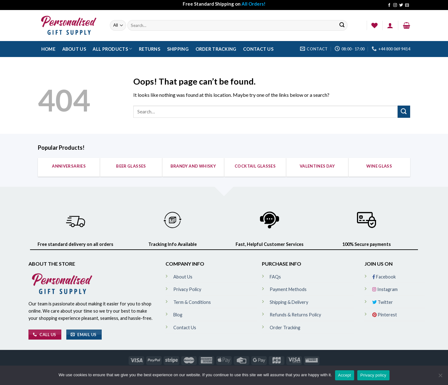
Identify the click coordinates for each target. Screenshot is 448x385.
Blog (177, 314)
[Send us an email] (407, 5)
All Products (112, 49)
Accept (344, 375)
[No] (440, 377)
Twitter (382, 302)
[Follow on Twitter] (401, 5)
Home (48, 49)
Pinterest (384, 314)
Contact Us (258, 49)
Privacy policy (373, 375)
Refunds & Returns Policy (295, 314)
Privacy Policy (187, 289)
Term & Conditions (192, 302)
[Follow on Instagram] (395, 5)
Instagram (385, 289)
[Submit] (342, 25)
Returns (149, 49)
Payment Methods (288, 289)
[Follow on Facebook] (389, 5)
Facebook (384, 276)
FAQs (275, 276)
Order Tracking (216, 49)
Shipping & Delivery (289, 302)
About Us (74, 49)
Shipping (178, 49)
